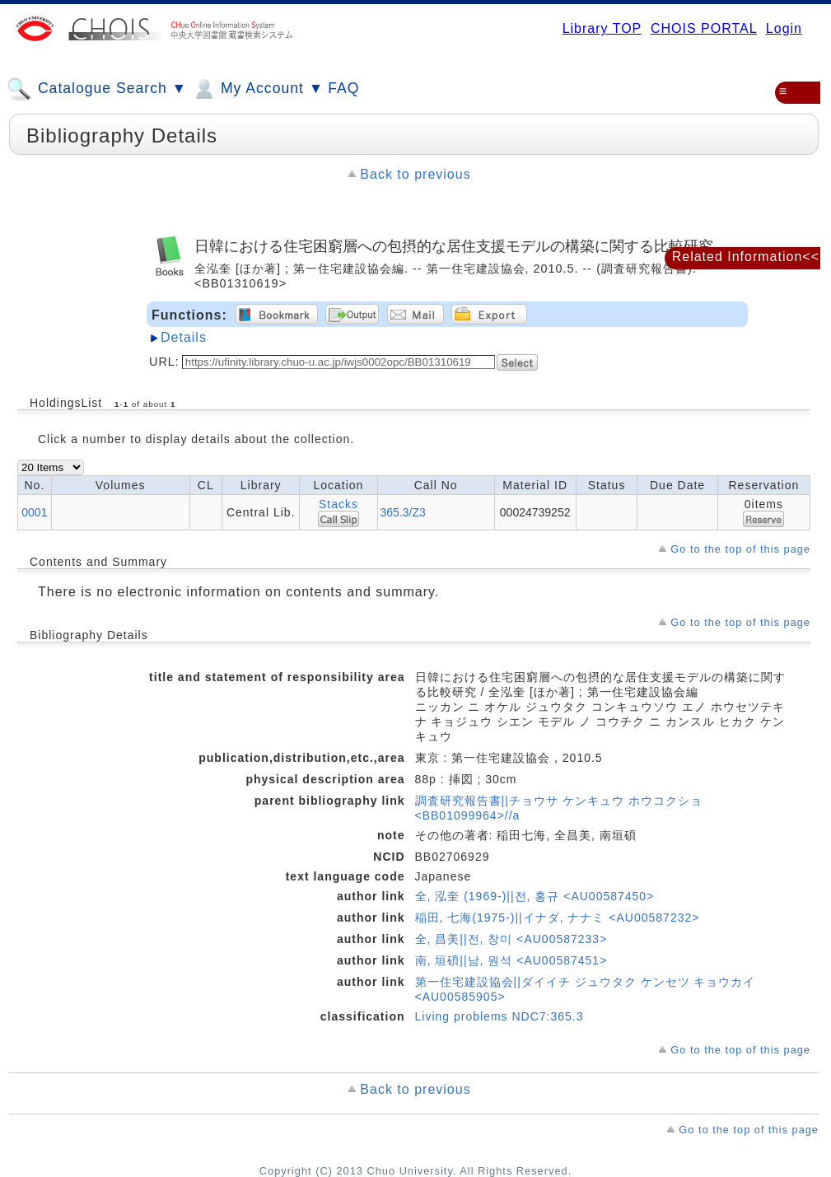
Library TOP (602, 28)
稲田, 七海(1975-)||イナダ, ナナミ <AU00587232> (557, 917)
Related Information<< (745, 257)
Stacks (338, 504)
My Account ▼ (257, 89)
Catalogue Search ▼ (97, 89)
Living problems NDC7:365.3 (499, 1016)
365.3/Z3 (403, 512)
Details (184, 337)
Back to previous (415, 174)
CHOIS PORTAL (704, 28)
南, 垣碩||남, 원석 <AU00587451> (511, 960)
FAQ (343, 88)
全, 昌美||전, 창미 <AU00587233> (511, 939)
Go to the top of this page (740, 549)
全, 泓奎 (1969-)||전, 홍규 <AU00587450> (535, 896)
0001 (34, 512)
